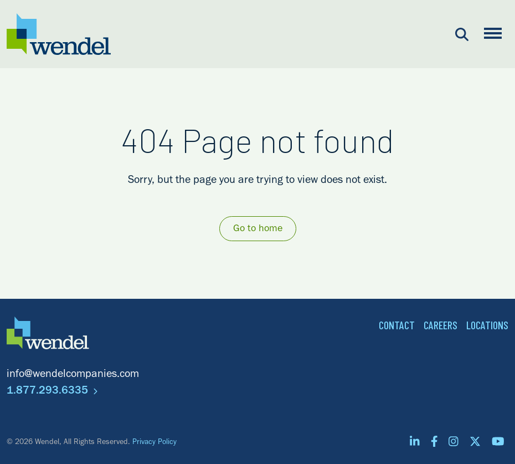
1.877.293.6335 (52, 391)
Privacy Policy (154, 443)
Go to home (257, 229)
